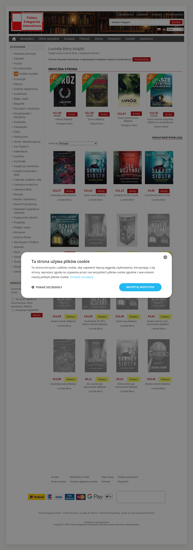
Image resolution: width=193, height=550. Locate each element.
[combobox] (165, 257)
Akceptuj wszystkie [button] (139, 287)
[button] (46, 287)
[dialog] (96, 275)
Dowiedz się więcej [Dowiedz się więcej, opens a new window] (82, 277)
